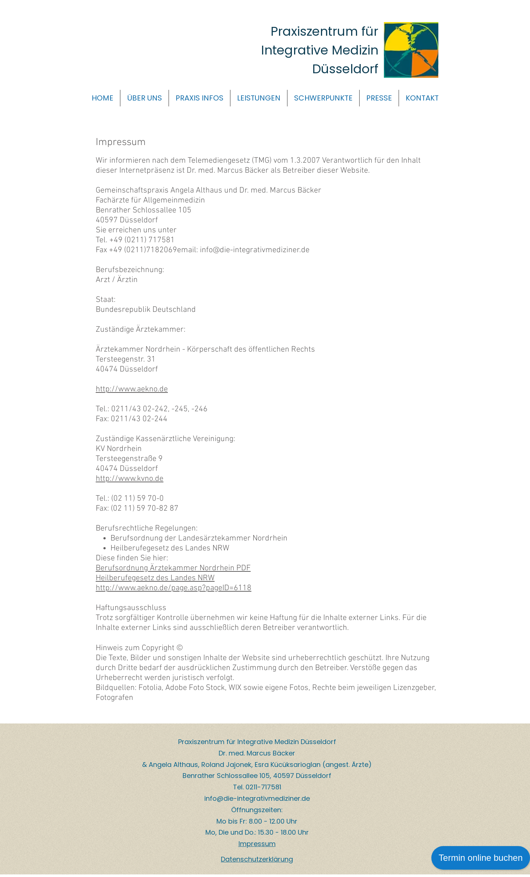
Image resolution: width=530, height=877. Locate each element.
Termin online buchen (481, 858)
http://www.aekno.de (132, 389)
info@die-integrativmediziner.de (257, 798)
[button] (144, 98)
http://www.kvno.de (129, 479)
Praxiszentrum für (324, 31)
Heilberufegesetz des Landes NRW (155, 578)
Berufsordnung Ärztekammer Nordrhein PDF (173, 568)
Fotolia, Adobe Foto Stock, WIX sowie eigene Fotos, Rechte (238, 688)
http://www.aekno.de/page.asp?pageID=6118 (173, 588)
